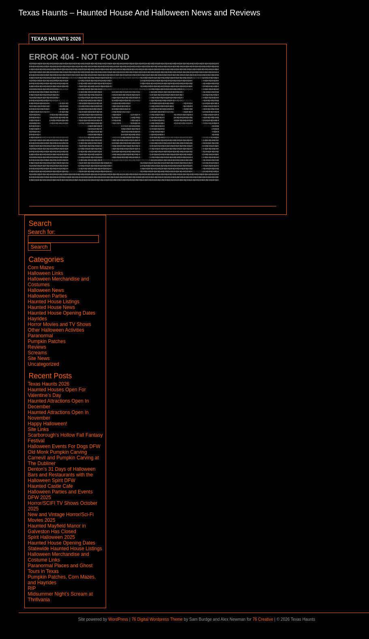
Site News (39, 358)
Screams (37, 353)
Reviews (37, 347)
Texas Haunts (43, 12)
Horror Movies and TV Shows (60, 324)
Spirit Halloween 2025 (51, 537)
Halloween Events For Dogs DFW (64, 446)
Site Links (38, 429)
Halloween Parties (47, 296)
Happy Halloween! (47, 424)
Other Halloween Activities (56, 330)
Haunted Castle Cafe (50, 486)
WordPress (118, 619)
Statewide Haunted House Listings (65, 548)
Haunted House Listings (53, 301)
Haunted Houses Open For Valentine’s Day (57, 392)
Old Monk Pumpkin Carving (57, 452)
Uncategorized (43, 364)
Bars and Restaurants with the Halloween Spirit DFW (60, 477)
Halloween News (46, 290)
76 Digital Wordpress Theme (157, 619)
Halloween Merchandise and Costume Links (58, 557)
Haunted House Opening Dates (62, 313)
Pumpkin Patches (47, 341)
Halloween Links (45, 273)
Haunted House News (51, 307)
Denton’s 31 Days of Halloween (62, 469)
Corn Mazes (41, 267)
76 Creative (262, 619)
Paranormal (40, 336)
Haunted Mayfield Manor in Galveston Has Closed (57, 528)
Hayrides (37, 319)
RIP (32, 588)
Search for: (41, 232)
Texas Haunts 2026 (56, 39)
